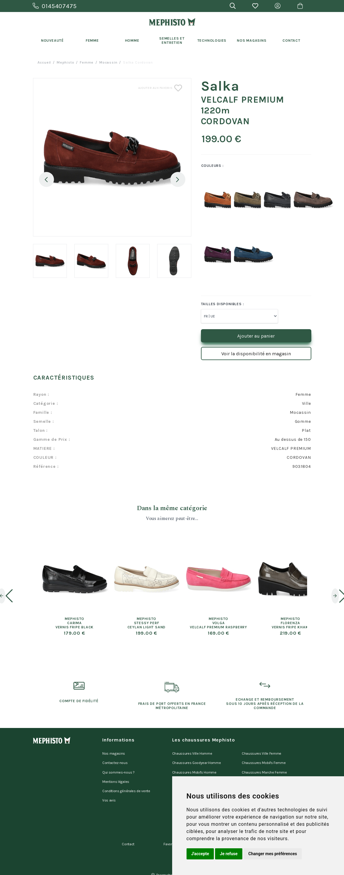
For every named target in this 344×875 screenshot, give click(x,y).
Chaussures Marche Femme (264, 768)
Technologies (212, 40)
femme (87, 62)
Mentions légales (115, 776)
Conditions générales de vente (126, 784)
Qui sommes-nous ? (118, 768)
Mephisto (65, 62)
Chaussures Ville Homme (192, 752)
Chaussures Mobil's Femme (264, 760)
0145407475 (55, 6)
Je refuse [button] (229, 853)
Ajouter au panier (256, 336)
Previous (46, 179)
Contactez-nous (115, 760)
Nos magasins (113, 752)
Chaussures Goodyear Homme (196, 760)
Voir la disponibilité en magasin (256, 353)
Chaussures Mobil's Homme (194, 768)
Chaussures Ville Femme (261, 752)
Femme (92, 40)
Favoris (169, 831)
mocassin (108, 62)
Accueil (44, 62)
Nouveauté (52, 40)
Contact (292, 40)
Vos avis (108, 791)
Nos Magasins (252, 40)
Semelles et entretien (172, 40)
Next (177, 179)
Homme (132, 40)
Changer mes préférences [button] (272, 853)
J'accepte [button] (200, 853)
